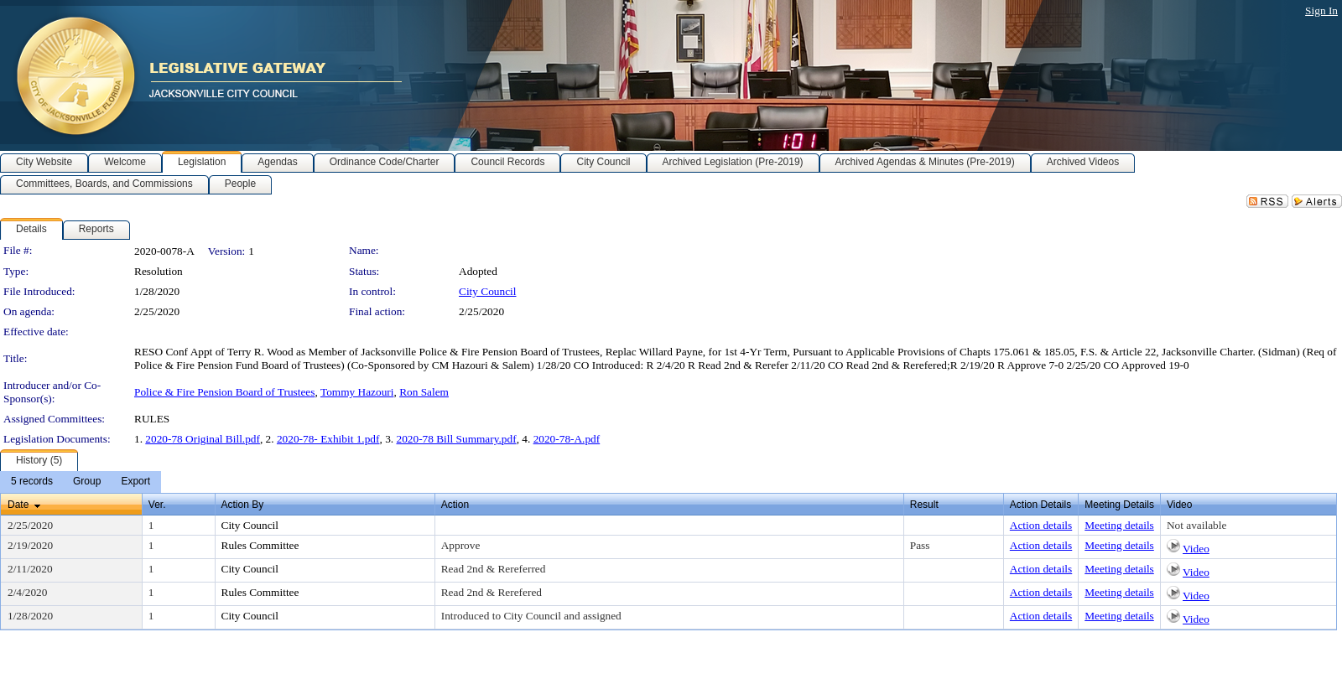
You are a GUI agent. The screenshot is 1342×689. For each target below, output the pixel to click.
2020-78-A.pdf (567, 439)
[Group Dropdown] (87, 482)
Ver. (157, 504)
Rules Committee (260, 545)
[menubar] (80, 482)
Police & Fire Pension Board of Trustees (224, 392)
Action (455, 504)
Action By (242, 504)
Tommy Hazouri (357, 392)
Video (1196, 548)
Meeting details (1119, 525)
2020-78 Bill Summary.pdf (456, 439)
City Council (488, 291)
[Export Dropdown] (135, 482)
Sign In (1321, 10)
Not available (1196, 525)
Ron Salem (424, 392)
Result (924, 504)
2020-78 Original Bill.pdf (202, 439)
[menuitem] (32, 482)
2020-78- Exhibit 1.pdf (328, 439)
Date (18, 504)
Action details (1041, 525)
